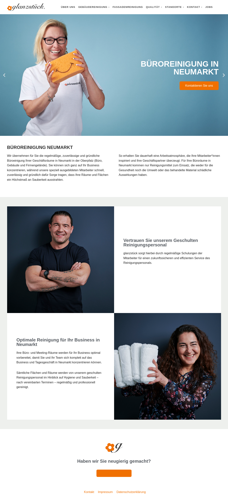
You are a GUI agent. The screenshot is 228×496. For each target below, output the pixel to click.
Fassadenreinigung (128, 7)
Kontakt (89, 492)
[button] (109, 7)
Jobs (209, 7)
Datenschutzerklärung (131, 492)
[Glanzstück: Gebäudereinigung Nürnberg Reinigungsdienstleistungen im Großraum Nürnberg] (26, 7)
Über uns (68, 7)
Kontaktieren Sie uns (199, 85)
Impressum (105, 492)
